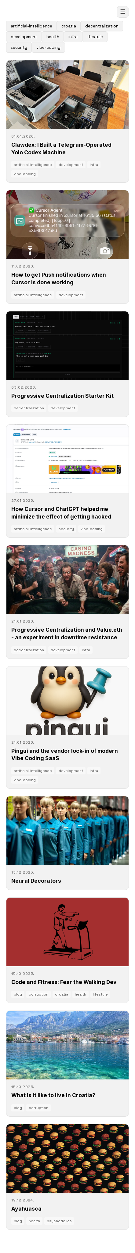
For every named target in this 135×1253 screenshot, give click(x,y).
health (52, 36)
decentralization (102, 26)
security (19, 47)
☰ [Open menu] (123, 12)
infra (73, 36)
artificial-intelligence (31, 26)
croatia (68, 26)
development (24, 36)
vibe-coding (48, 47)
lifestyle (95, 36)
